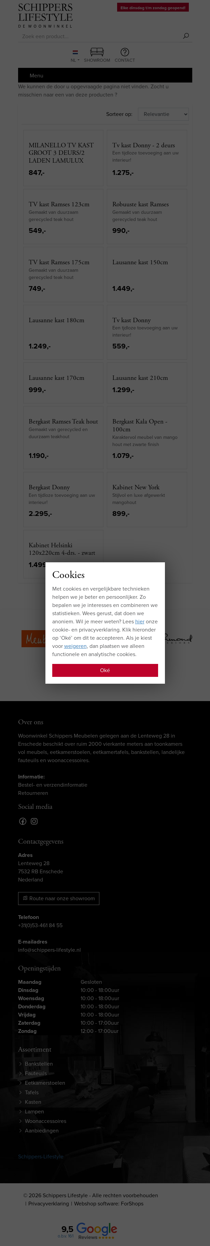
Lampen (34, 1111)
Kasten (33, 1102)
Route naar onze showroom (59, 898)
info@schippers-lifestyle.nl (49, 950)
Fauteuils (36, 1073)
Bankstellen (39, 1064)
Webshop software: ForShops (108, 1203)
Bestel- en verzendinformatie (52, 785)
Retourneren (33, 793)
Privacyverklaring (48, 1203)
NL (74, 56)
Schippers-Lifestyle (41, 1156)
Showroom (97, 55)
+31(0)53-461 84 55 (40, 925)
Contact (125, 55)
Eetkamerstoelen (45, 1083)
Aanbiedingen (42, 1130)
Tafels (32, 1092)
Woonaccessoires (45, 1121)
